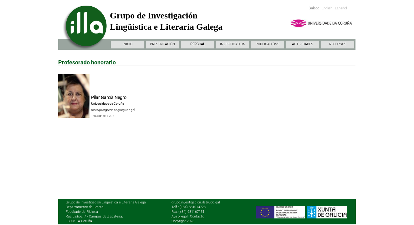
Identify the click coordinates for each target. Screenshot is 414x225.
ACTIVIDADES (302, 44)
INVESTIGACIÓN (232, 44)
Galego (314, 8)
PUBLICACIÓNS (267, 44)
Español (341, 8)
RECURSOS (337, 44)
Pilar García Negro (108, 97)
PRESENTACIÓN (162, 44)
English (327, 8)
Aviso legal (179, 216)
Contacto (197, 216)
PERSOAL (197, 44)
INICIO (127, 44)
